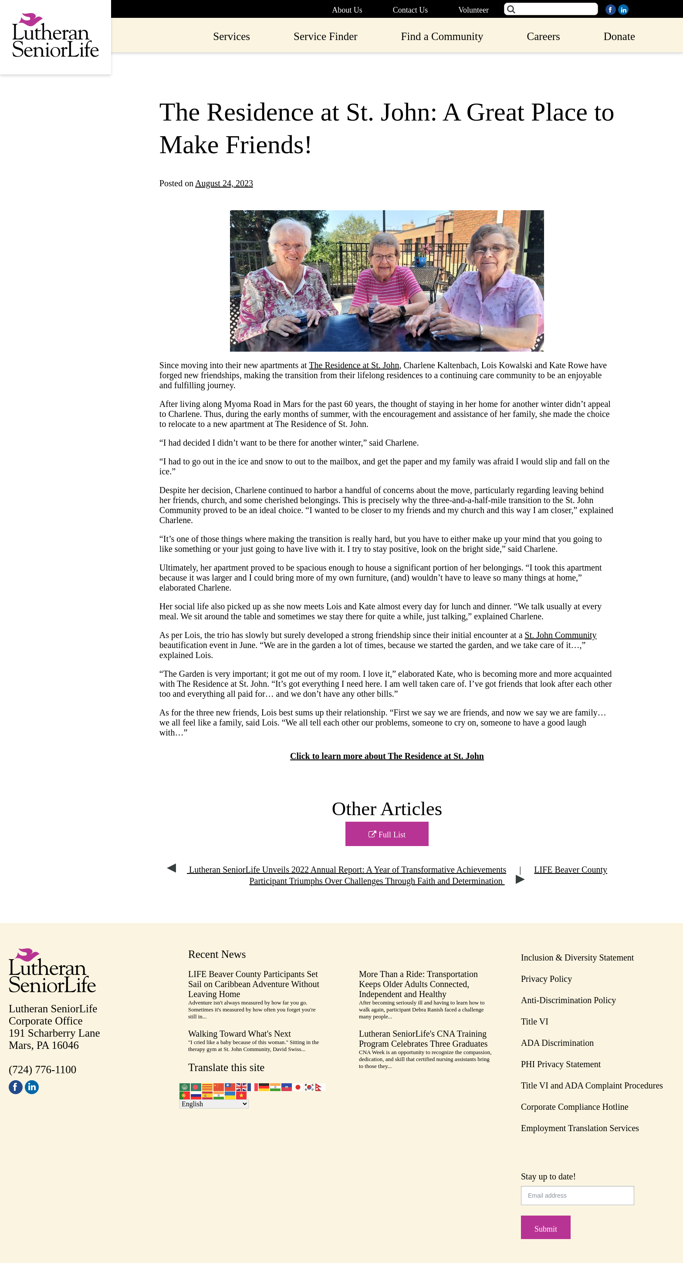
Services (231, 36)
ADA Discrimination (557, 1043)
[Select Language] (214, 1103)
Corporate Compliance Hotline (575, 1107)
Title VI (534, 1021)
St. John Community (561, 635)
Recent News (217, 954)
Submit (545, 1229)
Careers (543, 36)
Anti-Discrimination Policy (568, 1000)
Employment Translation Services (580, 1128)
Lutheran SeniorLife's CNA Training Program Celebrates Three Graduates (423, 1038)
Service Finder (325, 36)
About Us (347, 10)
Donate (619, 36)
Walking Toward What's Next (239, 1033)
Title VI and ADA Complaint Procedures (592, 1085)
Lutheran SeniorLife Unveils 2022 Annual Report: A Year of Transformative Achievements (336, 869)
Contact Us (410, 10)
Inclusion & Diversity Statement (577, 957)
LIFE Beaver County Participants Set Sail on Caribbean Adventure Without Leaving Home (253, 984)
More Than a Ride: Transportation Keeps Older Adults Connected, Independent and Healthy (418, 984)
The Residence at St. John (354, 365)
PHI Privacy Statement (561, 1064)
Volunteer (473, 10)
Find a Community (442, 36)
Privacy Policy (546, 979)
